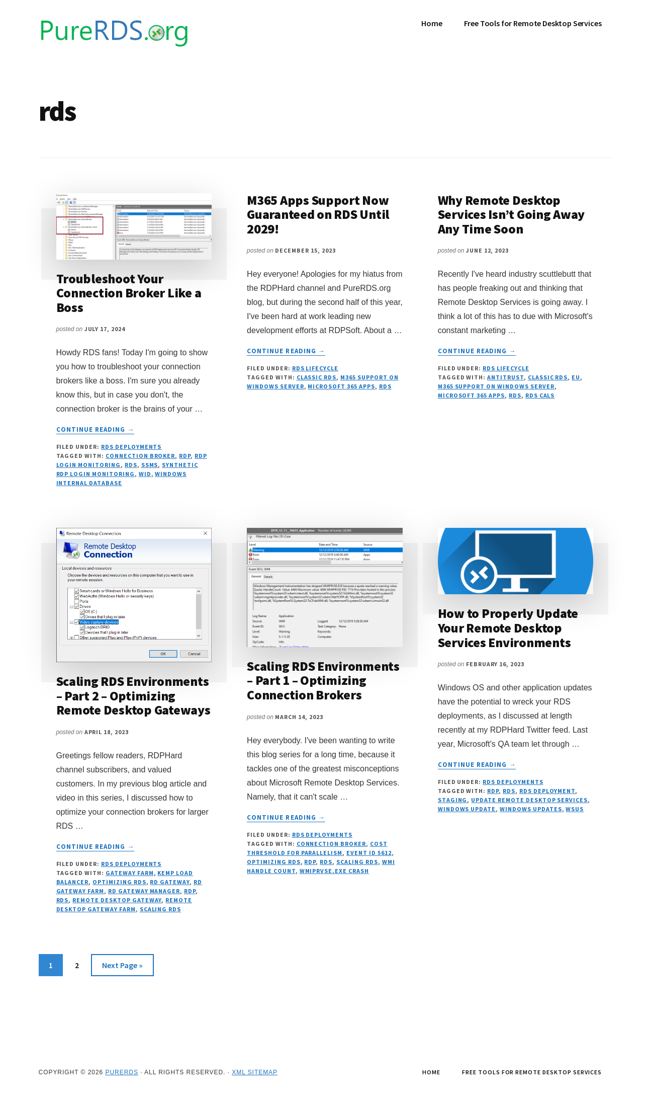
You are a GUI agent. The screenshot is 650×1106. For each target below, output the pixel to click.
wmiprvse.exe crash (334, 871)
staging (453, 800)
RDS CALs (540, 395)
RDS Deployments (131, 446)
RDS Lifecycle (315, 368)
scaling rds (160, 909)
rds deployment (547, 791)
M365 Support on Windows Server (496, 386)
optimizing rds (119, 882)
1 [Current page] (55, 967)
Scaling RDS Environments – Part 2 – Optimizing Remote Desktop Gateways (133, 695)
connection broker (140, 455)
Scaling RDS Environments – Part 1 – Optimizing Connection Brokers (323, 680)
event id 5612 (368, 852)
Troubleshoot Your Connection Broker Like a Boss (129, 292)
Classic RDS (317, 377)
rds (131, 464)
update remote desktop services (529, 800)
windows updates (531, 809)
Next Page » (122, 967)
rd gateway (170, 882)
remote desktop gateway (116, 900)
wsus (575, 809)
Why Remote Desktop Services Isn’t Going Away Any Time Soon (511, 214)
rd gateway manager (144, 891)
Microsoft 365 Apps (341, 386)
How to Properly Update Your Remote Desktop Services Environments (508, 627)
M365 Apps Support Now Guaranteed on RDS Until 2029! (318, 214)
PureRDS (121, 1072)
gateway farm (130, 873)
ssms (149, 464)
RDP (185, 455)
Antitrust (505, 377)
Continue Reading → (95, 429)
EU (576, 377)
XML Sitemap (254, 1072)
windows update (467, 809)
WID (145, 474)
